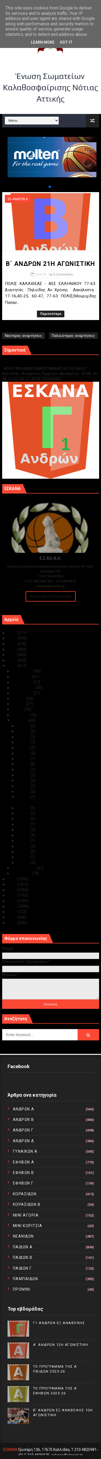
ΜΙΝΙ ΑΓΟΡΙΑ (26, 1215)
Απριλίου (21, 715)
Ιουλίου (19, 698)
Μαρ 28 (23, 742)
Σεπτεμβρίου (24, 687)
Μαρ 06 (23, 835)
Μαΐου (18, 709)
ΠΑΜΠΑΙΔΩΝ (25, 1279)
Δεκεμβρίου (23, 671)
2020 (12, 660)
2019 (12, 666)
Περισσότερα (50, 314)
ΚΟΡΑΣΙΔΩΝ (25, 1194)
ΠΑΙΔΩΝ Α (23, 1247)
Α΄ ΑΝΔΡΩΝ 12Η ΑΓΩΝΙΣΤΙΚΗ (60, 1345)
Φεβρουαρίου (24, 868)
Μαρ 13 (23, 808)
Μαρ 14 (23, 797)
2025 (12, 633)
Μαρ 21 (23, 764)
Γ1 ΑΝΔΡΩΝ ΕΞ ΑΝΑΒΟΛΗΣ (29, 362)
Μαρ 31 (23, 726)
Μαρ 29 (23, 737)
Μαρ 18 (23, 780)
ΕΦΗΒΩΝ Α (23, 1162)
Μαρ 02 (23, 857)
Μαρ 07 (23, 830)
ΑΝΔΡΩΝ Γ (23, 1130)
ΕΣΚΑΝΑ (10, 1449)
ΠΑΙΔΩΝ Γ (22, 1268)
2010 (12, 922)
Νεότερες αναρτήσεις (23, 336)
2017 (12, 884)
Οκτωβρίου (22, 682)
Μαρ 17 (23, 786)
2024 (12, 638)
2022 (12, 649)
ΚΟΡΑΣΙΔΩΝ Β (27, 1204)
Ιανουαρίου (22, 873)
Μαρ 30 (23, 731)
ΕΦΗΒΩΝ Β (23, 1172)
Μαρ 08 (23, 824)
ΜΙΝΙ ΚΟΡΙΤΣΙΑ (28, 1226)
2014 (12, 901)
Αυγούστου (22, 693)
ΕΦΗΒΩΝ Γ (23, 1183)
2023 (12, 644)
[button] (45, 187)
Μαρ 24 (23, 753)
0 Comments (63, 274)
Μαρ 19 (23, 775)
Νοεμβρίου (22, 677)
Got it (66, 42)
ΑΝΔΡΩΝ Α (23, 1109)
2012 (12, 911)
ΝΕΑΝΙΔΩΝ (23, 1236)
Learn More (42, 42)
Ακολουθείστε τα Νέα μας (50, 596)
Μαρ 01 (23, 862)
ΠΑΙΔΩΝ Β (23, 1257)
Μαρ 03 (23, 851)
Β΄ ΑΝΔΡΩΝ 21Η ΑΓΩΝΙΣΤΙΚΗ (50, 264)
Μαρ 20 (23, 769)
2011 (12, 917)
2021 (12, 654)
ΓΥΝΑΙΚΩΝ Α (25, 1151)
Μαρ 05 (23, 840)
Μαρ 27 (23, 747)
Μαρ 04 (23, 846)
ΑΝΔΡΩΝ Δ (23, 1141)
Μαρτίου (20, 720)
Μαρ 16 (23, 791)
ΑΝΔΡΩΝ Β (20, 199)
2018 (12, 879)
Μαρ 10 (23, 813)
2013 (12, 906)
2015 (12, 895)
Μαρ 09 (23, 819)
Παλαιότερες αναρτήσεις (73, 336)
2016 (12, 890)
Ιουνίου (19, 704)
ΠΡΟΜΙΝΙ (22, 1289)
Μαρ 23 (23, 758)
